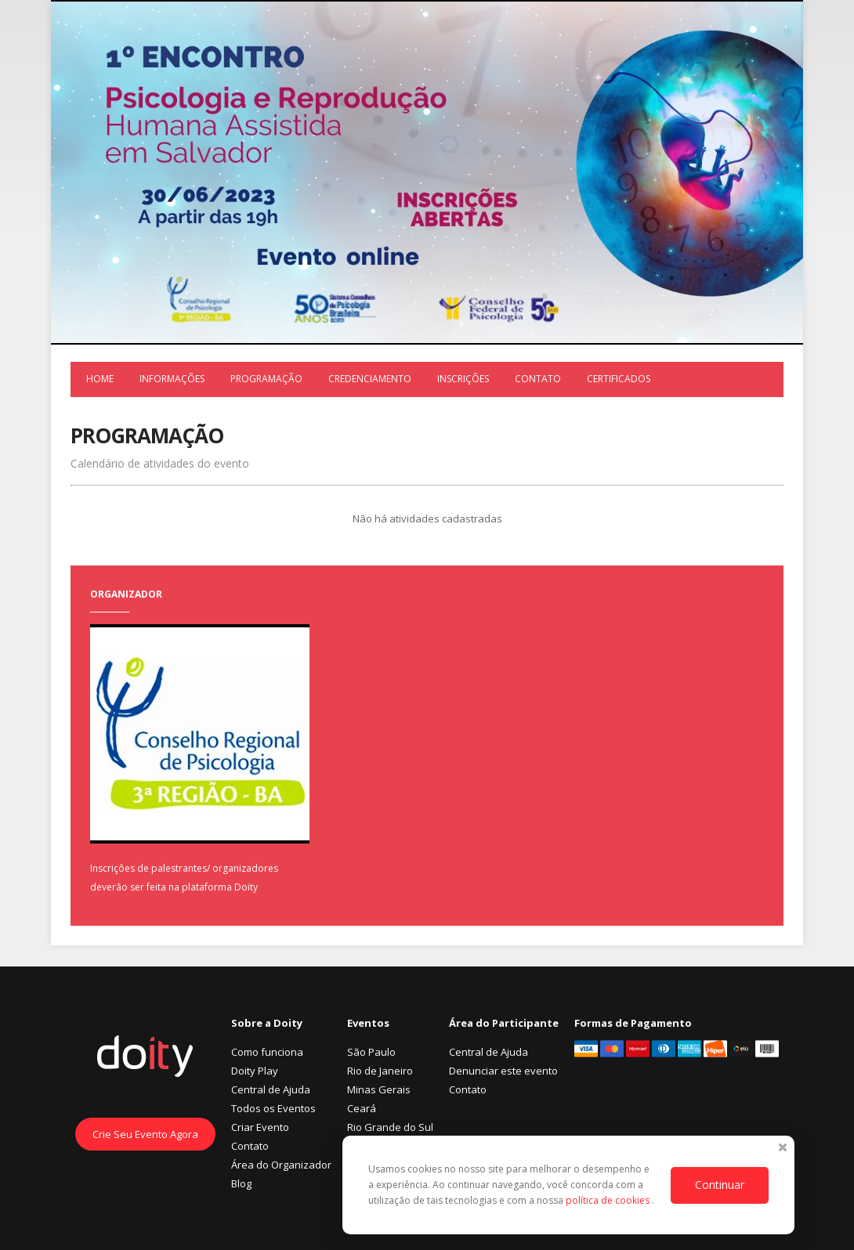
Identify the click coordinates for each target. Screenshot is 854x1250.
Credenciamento (369, 378)
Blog (241, 1183)
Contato (538, 378)
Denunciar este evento (503, 1071)
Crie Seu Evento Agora (145, 1134)
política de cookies (609, 1200)
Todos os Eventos (273, 1108)
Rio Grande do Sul (390, 1127)
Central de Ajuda (270, 1089)
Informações (171, 378)
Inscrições (463, 378)
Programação (266, 378)
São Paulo (371, 1052)
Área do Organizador (281, 1165)
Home (100, 378)
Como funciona (267, 1052)
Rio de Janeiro (380, 1071)
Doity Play (254, 1071)
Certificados (618, 378)
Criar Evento (260, 1127)
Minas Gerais (379, 1089)
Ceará (361, 1108)
